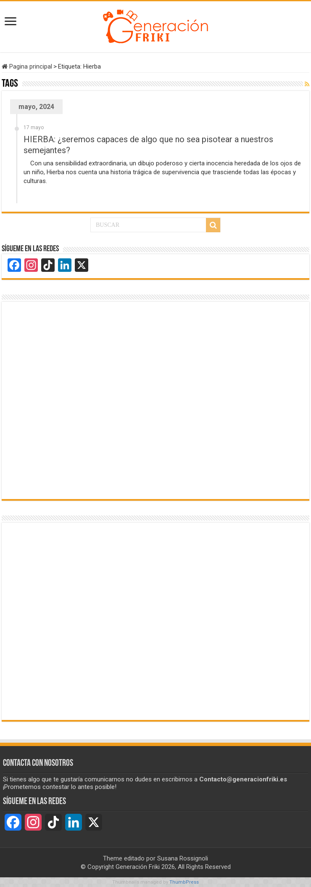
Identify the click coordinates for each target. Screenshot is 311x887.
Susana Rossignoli (182, 858)
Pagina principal (27, 66)
